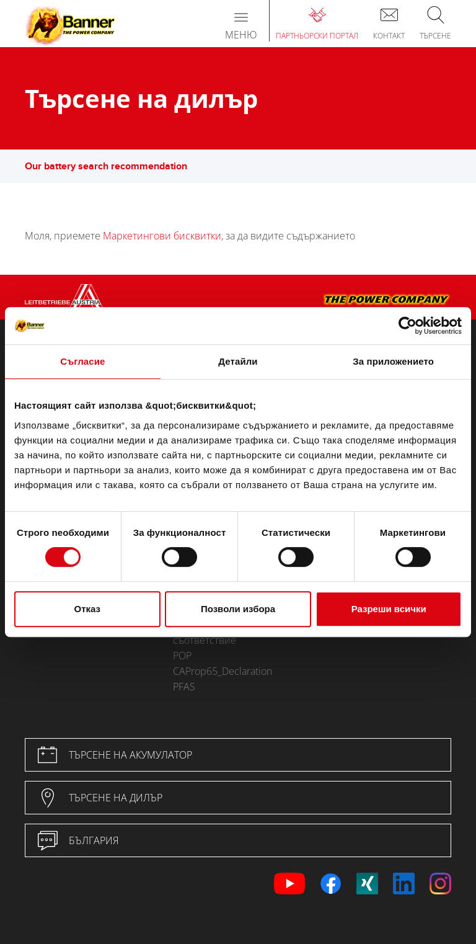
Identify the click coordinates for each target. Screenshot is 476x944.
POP (182, 655)
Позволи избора (238, 608)
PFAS (184, 686)
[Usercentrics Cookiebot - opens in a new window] (407, 325)
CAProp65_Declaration (222, 671)
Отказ (87, 608)
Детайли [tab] (237, 361)
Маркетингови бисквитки (162, 236)
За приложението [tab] (393, 361)
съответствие (204, 640)
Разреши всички (388, 608)
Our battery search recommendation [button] (112, 166)
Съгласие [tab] (82, 361)
